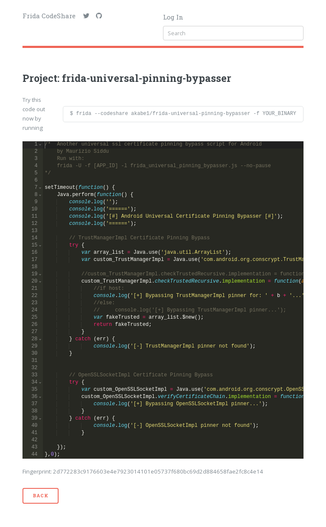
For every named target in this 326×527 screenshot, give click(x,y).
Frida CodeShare (49, 15)
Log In (173, 17)
